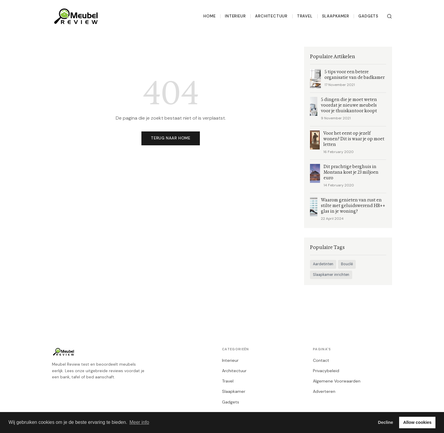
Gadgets (368, 16)
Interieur (235, 16)
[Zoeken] (389, 16)
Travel (305, 16)
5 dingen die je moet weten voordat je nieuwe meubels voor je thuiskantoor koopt (349, 105)
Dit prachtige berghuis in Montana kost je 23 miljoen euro (351, 172)
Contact (321, 360)
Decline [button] (385, 422)
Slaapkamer (335, 16)
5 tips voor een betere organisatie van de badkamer (354, 74)
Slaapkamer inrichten (331, 274)
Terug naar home (170, 138)
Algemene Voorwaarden (336, 381)
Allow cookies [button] (417, 422)
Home (209, 16)
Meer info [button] (139, 422)
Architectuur (271, 16)
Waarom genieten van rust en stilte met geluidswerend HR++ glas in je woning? (353, 205)
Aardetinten (323, 264)
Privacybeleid (326, 370)
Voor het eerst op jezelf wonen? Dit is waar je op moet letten (353, 139)
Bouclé (347, 264)
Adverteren (324, 391)
